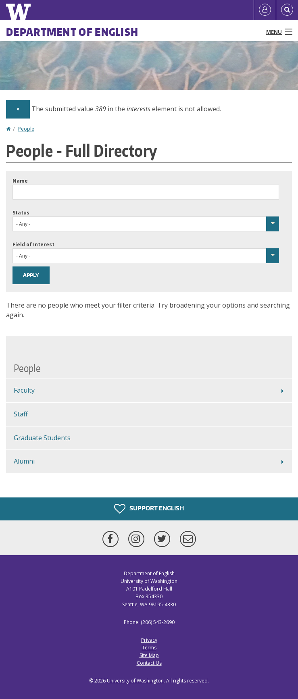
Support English (149, 508)
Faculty (24, 390)
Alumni (24, 461)
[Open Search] (287, 10)
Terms (149, 647)
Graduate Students (42, 437)
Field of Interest (33, 244)
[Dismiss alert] (18, 109)
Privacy (149, 640)
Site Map (149, 655)
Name (20, 180)
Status (21, 212)
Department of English (72, 32)
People (26, 128)
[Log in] (265, 10)
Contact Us (149, 662)
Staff (21, 414)
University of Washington (135, 680)
